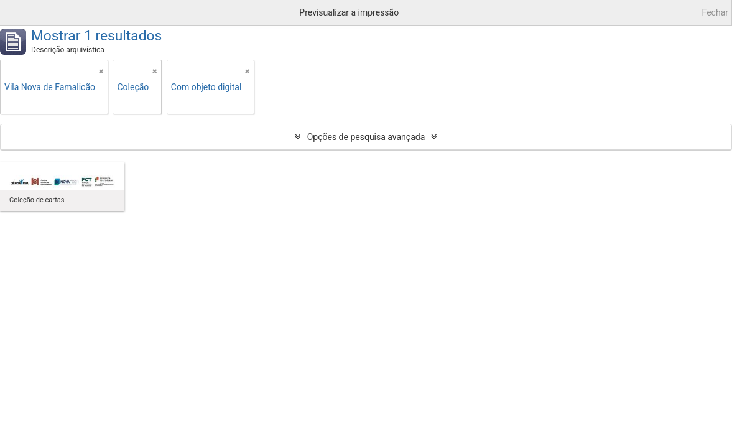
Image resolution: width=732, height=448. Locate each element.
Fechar (715, 12)
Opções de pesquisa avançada (366, 137)
